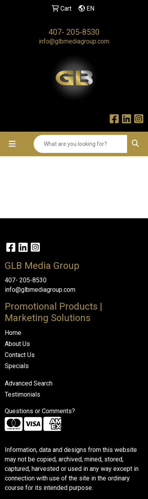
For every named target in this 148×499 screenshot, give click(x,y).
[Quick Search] (80, 144)
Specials (17, 366)
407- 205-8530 (74, 32)
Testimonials (22, 394)
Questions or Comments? (40, 411)
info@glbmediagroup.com (74, 41)
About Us (17, 344)
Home (13, 332)
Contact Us (20, 355)
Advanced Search (28, 383)
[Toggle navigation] (12, 143)
